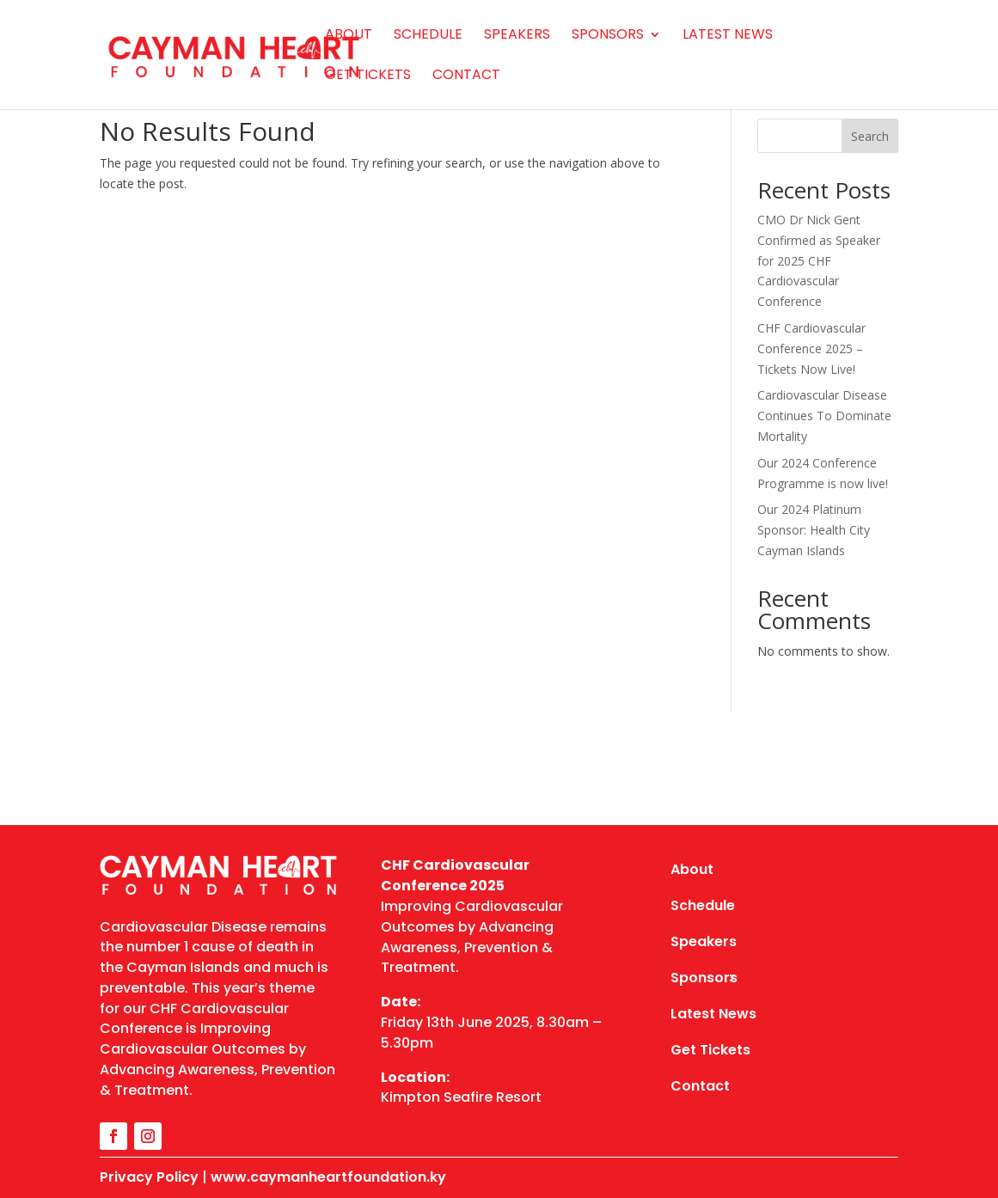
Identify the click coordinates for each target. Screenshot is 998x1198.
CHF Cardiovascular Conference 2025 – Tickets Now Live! (811, 348)
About (348, 36)
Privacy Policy (149, 1177)
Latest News (728, 36)
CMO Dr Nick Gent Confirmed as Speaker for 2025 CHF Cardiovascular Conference (818, 260)
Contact (466, 76)
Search (870, 136)
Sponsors (608, 36)
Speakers (517, 36)
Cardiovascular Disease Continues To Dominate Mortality (824, 415)
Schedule (428, 36)
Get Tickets (368, 76)
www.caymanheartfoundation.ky (328, 1177)
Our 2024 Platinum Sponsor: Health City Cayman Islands (813, 530)
